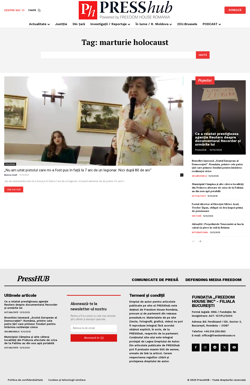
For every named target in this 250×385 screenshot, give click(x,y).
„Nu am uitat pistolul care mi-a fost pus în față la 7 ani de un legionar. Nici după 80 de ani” (77, 170)
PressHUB (200, 150)
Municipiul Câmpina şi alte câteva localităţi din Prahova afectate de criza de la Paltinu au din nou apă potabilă (218, 187)
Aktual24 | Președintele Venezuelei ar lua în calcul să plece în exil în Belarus (218, 225)
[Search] (203, 55)
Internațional (200, 232)
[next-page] (200, 241)
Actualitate (10, 164)
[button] (35, 10)
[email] (94, 328)
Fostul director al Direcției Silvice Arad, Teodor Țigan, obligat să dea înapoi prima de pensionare (217, 207)
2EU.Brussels (199, 176)
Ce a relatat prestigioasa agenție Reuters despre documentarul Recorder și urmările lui (218, 139)
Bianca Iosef (10, 174)
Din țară (196, 216)
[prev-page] (194, 241)
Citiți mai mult (14, 189)
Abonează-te (93, 338)
